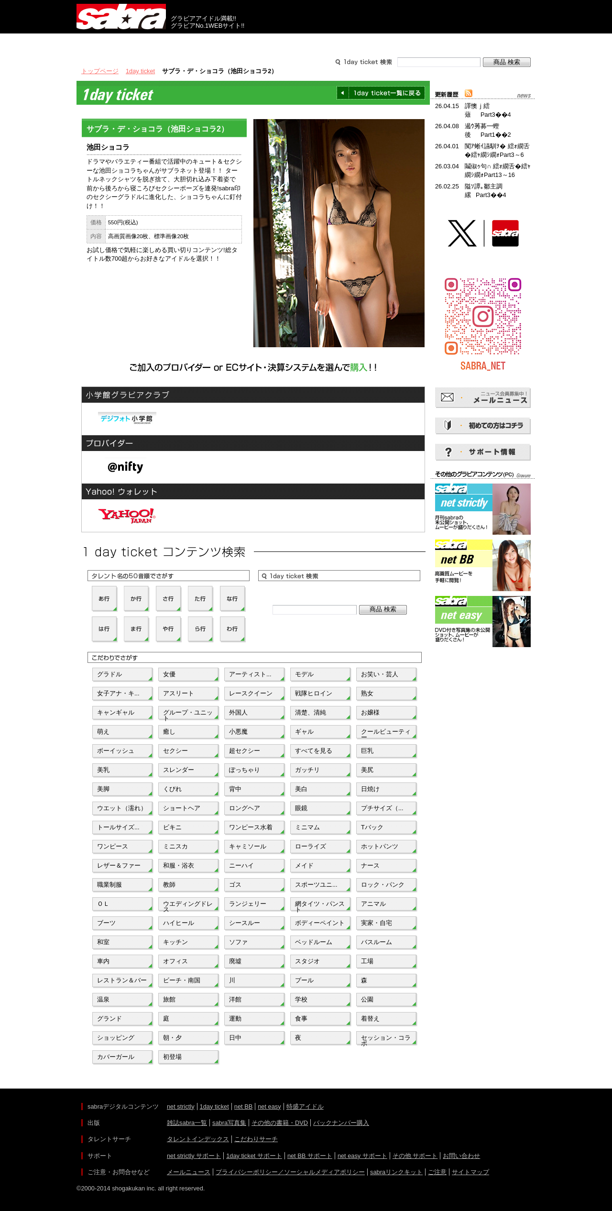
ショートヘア (181, 808)
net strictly (181, 1106)
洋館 (235, 999)
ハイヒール (178, 922)
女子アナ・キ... (118, 693)
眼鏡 (301, 808)
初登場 (172, 1056)
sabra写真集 (229, 1122)
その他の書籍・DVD (279, 1122)
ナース (370, 865)
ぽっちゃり (244, 769)
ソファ (238, 942)
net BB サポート (309, 1155)
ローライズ (310, 846)
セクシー (175, 750)
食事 (301, 1018)
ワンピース (112, 846)
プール (304, 980)
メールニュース (188, 1172)
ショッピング (115, 1037)
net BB (243, 1106)
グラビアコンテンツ (214, 42)
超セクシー (244, 750)
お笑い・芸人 (379, 674)
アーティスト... (250, 674)
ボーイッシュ (115, 750)
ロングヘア (244, 808)
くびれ (172, 789)
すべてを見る (313, 750)
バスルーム (376, 942)
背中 (235, 789)
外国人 (238, 712)
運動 (235, 1018)
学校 (301, 999)
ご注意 (437, 1172)
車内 (103, 961)
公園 (367, 999)
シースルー (244, 922)
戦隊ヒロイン (313, 693)
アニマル (373, 903)
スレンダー (178, 769)
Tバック (372, 827)
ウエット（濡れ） (122, 808)
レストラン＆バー (122, 980)
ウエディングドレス (188, 906)
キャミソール (247, 846)
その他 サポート (415, 1155)
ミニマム (307, 827)
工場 (367, 961)
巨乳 (367, 750)
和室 (103, 942)
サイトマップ (470, 1172)
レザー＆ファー (119, 865)
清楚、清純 (310, 712)
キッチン (175, 942)
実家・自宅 (376, 922)
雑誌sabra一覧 (187, 1122)
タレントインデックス (198, 1139)
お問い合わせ (461, 1155)
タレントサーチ (306, 42)
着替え (370, 1018)
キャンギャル (115, 712)
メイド (304, 865)
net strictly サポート (194, 1155)
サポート (398, 42)
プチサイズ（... (382, 808)
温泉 (103, 999)
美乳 (103, 769)
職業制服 (109, 884)
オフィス (175, 961)
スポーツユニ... (316, 884)
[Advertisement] (483, 692)
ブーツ (106, 922)
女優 (169, 674)
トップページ (100, 71)
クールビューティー (386, 733)
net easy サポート (362, 1155)
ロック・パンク (382, 884)
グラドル (109, 674)
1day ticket (140, 71)
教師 (169, 884)
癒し (169, 731)
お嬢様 (370, 712)
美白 (301, 789)
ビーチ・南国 (181, 980)
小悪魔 (238, 731)
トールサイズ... (118, 827)
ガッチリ (307, 769)
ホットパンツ (379, 846)
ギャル (304, 731)
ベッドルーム (313, 942)
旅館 (169, 999)
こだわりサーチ (256, 1139)
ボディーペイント (320, 922)
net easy (269, 1106)
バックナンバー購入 (341, 1122)
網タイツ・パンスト (320, 906)
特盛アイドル (305, 1106)
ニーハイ (241, 865)
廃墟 (235, 961)
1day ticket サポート (254, 1155)
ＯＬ (103, 903)
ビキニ (172, 827)
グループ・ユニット (188, 714)
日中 (235, 1037)
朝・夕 (172, 1037)
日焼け (370, 789)
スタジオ (307, 961)
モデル (304, 674)
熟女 (367, 693)
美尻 (367, 769)
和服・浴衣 (178, 865)
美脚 (103, 789)
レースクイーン (251, 693)
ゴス (235, 884)
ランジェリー (247, 903)
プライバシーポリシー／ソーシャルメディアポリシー (290, 1172)
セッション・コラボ (386, 1040)
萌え (103, 731)
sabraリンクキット (396, 1172)
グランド (109, 1018)
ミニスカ (175, 846)
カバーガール (115, 1056)
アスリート (178, 693)
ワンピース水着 (251, 827)
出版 (122, 42)
